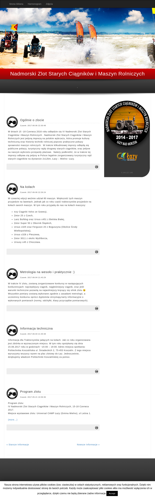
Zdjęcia (49, 4)
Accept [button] (112, 493)
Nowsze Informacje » (88, 444)
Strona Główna (16, 4)
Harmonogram (34, 4)
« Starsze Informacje (18, 444)
